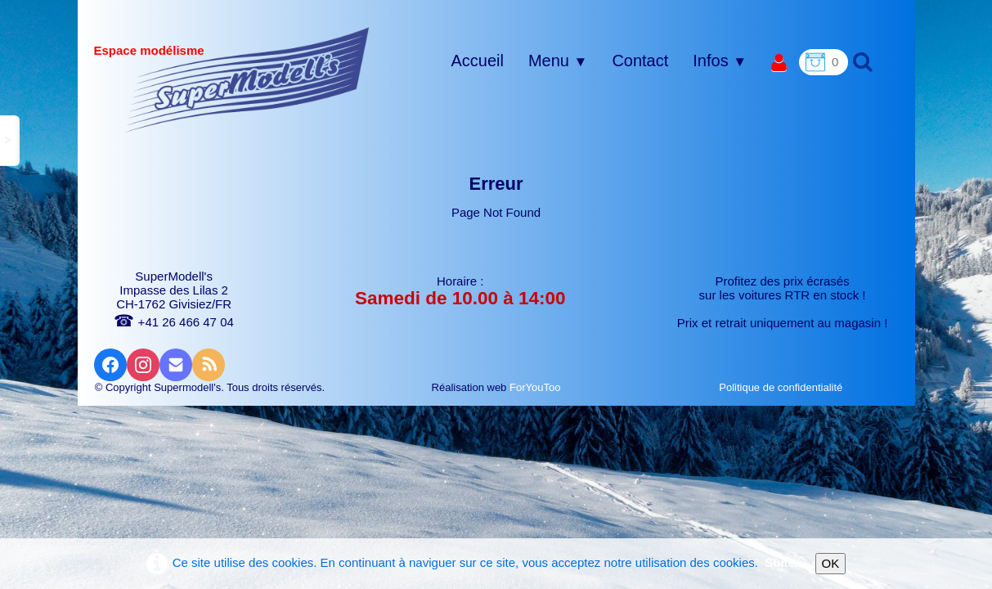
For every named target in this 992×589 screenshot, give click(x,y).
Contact (640, 61)
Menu (557, 61)
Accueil (477, 61)
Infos (720, 61)
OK (831, 563)
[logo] (247, 79)
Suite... (785, 562)
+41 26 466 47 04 (173, 322)
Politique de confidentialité (782, 387)
